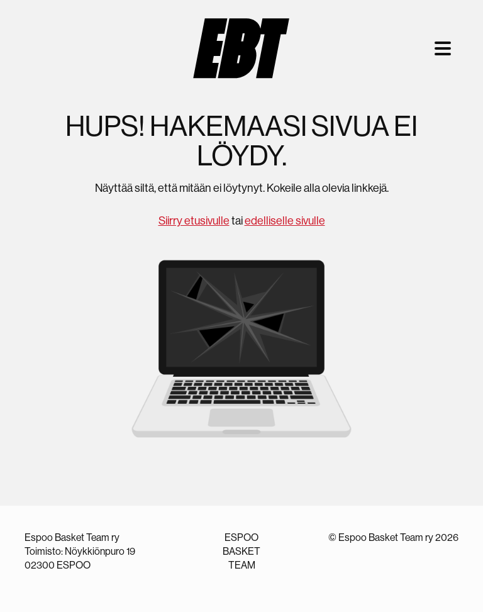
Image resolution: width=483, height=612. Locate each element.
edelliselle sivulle (285, 220)
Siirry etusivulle (194, 220)
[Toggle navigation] (442, 48)
